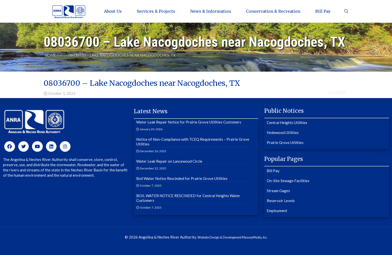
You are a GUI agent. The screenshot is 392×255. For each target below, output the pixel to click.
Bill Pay (273, 170)
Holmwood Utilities (283, 132)
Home (50, 55)
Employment (277, 210)
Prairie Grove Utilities (285, 142)
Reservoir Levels (281, 200)
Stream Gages (278, 190)
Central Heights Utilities (287, 122)
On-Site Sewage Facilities (288, 180)
